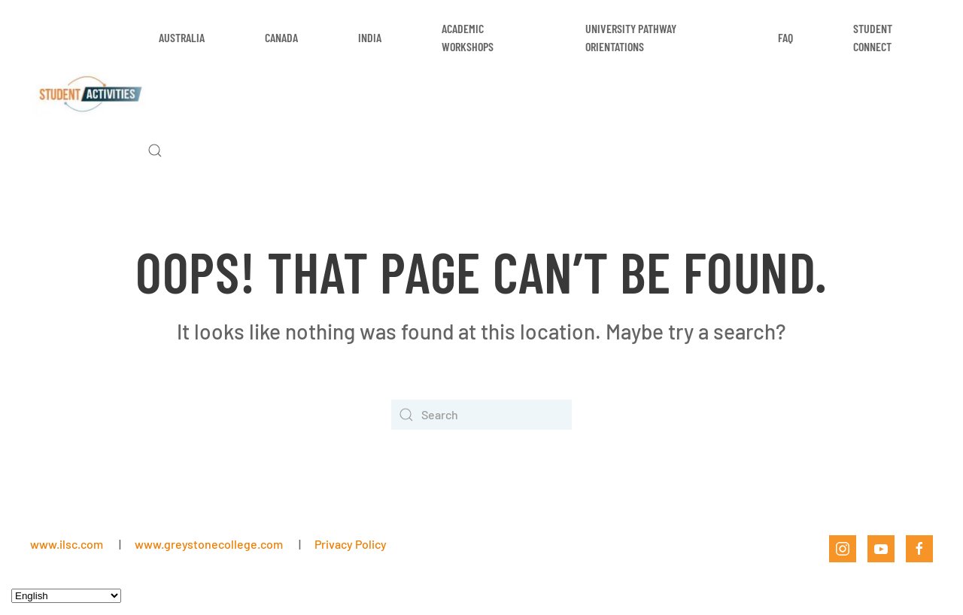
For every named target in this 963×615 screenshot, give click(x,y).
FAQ (785, 37)
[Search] (481, 415)
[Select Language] (66, 596)
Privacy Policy (350, 544)
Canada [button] (281, 37)
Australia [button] (182, 37)
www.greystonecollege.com (209, 544)
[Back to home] (88, 94)
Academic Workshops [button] (468, 37)
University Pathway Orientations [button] (630, 37)
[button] (155, 150)
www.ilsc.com (66, 544)
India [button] (369, 37)
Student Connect (872, 37)
